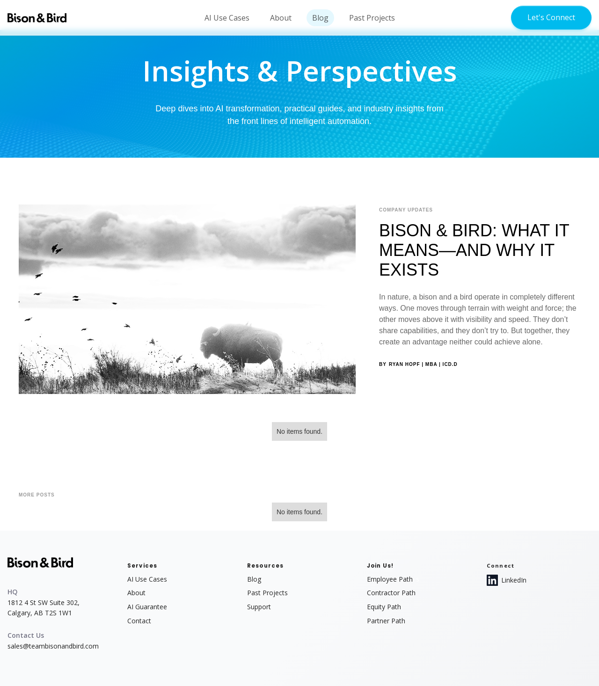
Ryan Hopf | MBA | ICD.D (423, 364)
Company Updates (406, 209)
